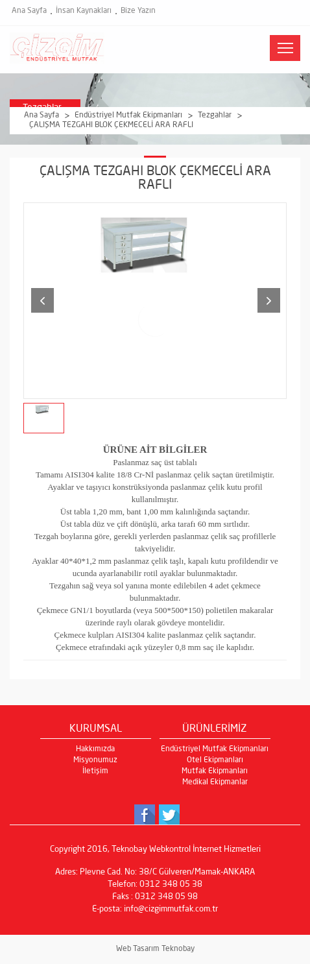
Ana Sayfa (29, 11)
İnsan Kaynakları (84, 11)
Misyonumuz (95, 760)
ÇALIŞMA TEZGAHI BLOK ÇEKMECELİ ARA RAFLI (111, 125)
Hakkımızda (95, 749)
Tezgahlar (215, 115)
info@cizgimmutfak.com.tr (171, 909)
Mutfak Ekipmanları (215, 771)
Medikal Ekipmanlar (215, 782)
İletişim (95, 771)
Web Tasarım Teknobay (155, 949)
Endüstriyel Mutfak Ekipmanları (128, 115)
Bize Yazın (138, 11)
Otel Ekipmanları (215, 760)
